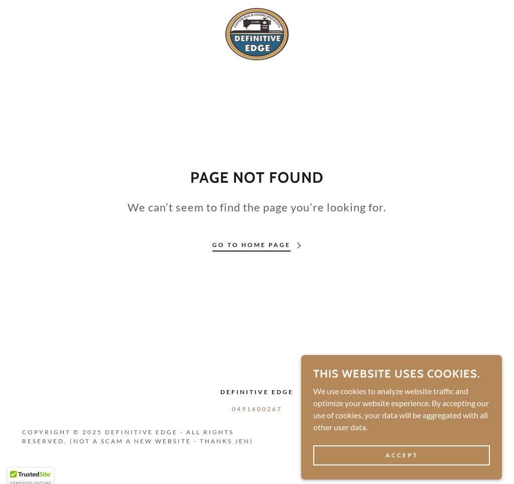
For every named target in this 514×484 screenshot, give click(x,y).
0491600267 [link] (257, 409)
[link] (257, 33)
